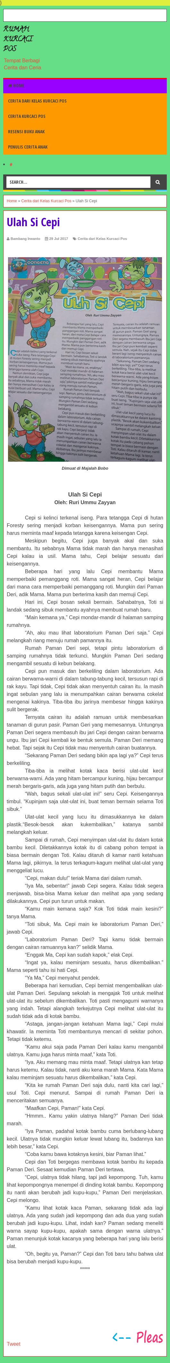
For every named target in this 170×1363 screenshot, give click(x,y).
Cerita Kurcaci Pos (27, 116)
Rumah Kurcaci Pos (17, 40)
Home (16, 85)
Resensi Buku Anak (26, 131)
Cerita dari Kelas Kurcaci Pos (37, 101)
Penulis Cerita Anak (27, 147)
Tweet (14, 1344)
